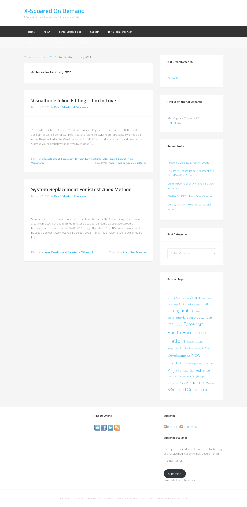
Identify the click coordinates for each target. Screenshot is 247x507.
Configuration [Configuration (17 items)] (181, 310)
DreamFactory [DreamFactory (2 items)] (175, 317)
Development (52, 158)
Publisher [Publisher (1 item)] (185, 371)
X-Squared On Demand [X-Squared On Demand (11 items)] (187, 389)
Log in (185, 498)
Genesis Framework (130, 498)
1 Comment (80, 195)
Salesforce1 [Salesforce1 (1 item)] (172, 376)
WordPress (172, 498)
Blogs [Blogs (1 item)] (198, 304)
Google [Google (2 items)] (190, 341)
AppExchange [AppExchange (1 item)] (172, 304)
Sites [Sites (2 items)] (182, 383)
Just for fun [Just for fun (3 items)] (186, 348)
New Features (93, 158)
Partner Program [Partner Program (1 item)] (191, 363)
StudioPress (155, 498)
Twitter (97, 428)
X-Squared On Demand (54, 11)
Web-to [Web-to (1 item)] (211, 383)
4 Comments (80, 107)
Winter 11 (87, 252)
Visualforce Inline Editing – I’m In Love (73, 100)
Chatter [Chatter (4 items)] (206, 304)
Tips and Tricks (124, 158)
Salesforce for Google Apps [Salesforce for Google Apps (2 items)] (191, 376)
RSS (117, 428)
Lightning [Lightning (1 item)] (197, 348)
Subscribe (174, 474)
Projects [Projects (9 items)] (174, 370)
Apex (112, 162)
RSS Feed (172, 426)
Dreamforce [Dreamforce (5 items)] (191, 317)
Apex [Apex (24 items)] (195, 297)
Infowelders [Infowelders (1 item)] (199, 342)
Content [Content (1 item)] (198, 311)
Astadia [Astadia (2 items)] (191, 304)
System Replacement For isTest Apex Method (81, 189)
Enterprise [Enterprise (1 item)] (178, 325)
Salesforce (108, 158)
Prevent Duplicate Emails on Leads (188, 162)
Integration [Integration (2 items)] (173, 348)
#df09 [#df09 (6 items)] (172, 298)
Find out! (172, 78)
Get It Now (174, 122)
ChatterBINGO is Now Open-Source (189, 196)
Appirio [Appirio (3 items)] (183, 304)
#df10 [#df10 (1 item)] (179, 298)
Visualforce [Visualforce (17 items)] (196, 382)
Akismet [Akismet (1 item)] (186, 298)
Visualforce (38, 162)
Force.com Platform (72, 158)
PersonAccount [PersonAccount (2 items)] (207, 363)
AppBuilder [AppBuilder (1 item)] (206, 298)
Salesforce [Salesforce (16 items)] (200, 370)
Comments (190, 426)
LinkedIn (110, 428)
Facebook (104, 428)
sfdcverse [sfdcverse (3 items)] (173, 383)
